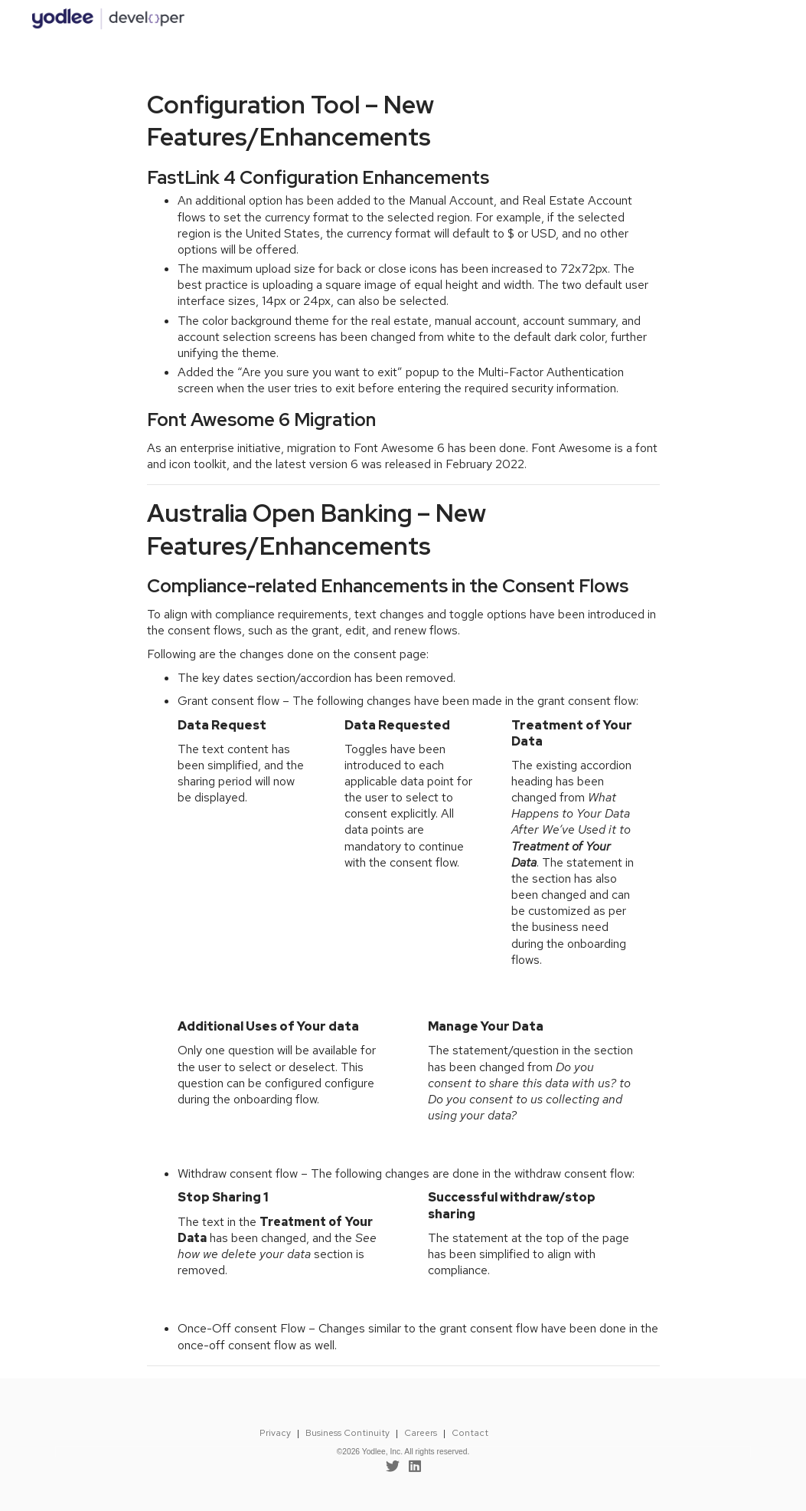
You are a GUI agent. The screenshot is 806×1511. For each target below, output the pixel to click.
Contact (470, 1433)
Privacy (275, 1433)
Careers (420, 1433)
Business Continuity (347, 1433)
